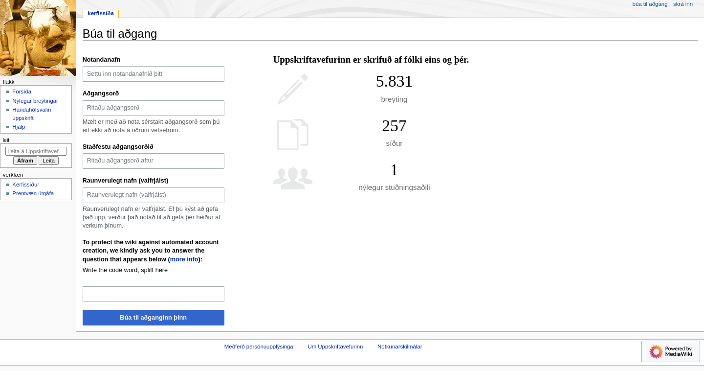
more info (184, 259)
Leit (6, 140)
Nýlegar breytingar (35, 101)
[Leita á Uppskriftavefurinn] (35, 151)
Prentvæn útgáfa (33, 193)
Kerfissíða (100, 13)
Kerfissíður (25, 184)
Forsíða (21, 91)
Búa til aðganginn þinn (153, 317)
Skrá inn (683, 4)
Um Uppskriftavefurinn (335, 346)
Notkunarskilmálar (399, 346)
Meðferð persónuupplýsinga (258, 346)
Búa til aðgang (650, 4)
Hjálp (18, 127)
